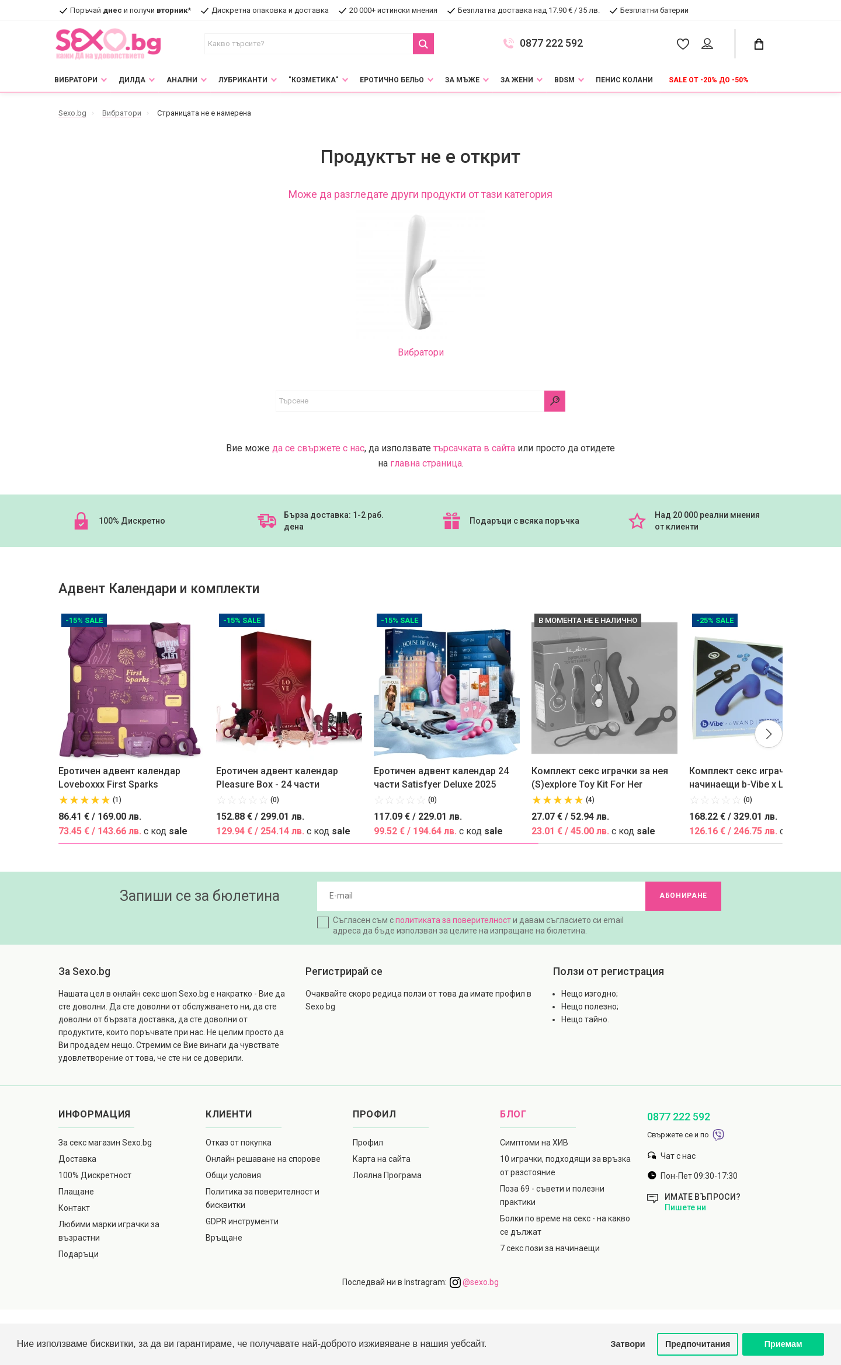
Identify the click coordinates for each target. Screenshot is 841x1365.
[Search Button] (423, 43)
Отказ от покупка (239, 1142)
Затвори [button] (628, 1344)
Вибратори (76, 80)
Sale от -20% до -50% (709, 80)
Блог (513, 1114)
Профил (368, 1142)
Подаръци (78, 1254)
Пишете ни (685, 1207)
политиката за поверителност (453, 920)
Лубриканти (242, 80)
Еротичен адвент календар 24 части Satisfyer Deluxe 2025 (441, 777)
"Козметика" (314, 80)
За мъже (462, 80)
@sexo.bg (474, 1282)
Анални (181, 80)
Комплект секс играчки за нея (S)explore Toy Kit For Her (599, 777)
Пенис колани (624, 80)
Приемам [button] (783, 1344)
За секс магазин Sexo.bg (105, 1142)
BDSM (564, 80)
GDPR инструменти (242, 1221)
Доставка (77, 1159)
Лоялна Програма (387, 1175)
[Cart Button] (759, 44)
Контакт (74, 1208)
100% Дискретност (94, 1175)
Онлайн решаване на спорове (263, 1159)
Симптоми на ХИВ (534, 1142)
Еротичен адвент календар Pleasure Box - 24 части (277, 777)
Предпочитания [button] (698, 1344)
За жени (517, 80)
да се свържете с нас (318, 448)
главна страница (426, 463)
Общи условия (233, 1175)
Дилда (132, 80)
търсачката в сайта (474, 448)
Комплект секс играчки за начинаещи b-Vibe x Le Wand (752, 777)
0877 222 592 (551, 43)
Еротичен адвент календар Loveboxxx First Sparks (119, 777)
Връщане (224, 1237)
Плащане (76, 1191)
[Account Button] (709, 44)
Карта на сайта (382, 1159)
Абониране (683, 896)
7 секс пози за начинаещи (550, 1248)
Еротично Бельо (392, 80)
